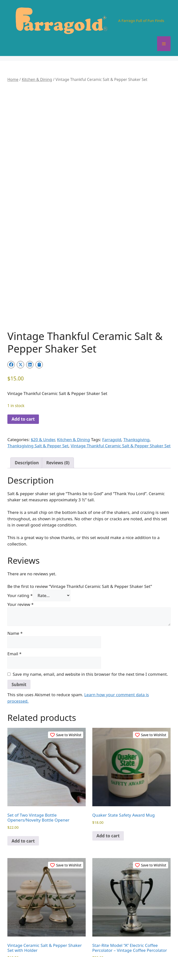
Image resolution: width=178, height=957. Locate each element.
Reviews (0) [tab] (57, 389)
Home (12, 79)
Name (15, 559)
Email (14, 579)
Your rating (20, 521)
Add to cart (23, 345)
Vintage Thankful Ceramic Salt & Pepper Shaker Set (121, 372)
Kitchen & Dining (37, 79)
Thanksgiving (136, 365)
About (44, 940)
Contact (61, 940)
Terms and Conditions (120, 940)
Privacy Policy (84, 940)
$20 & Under (43, 365)
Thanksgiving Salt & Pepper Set (37, 372)
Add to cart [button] (23, 767)
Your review (20, 530)
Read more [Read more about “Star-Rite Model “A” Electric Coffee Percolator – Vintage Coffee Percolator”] (108, 897)
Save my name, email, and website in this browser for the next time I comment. (90, 600)
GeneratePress (116, 949)
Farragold (111, 365)
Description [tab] (27, 389)
